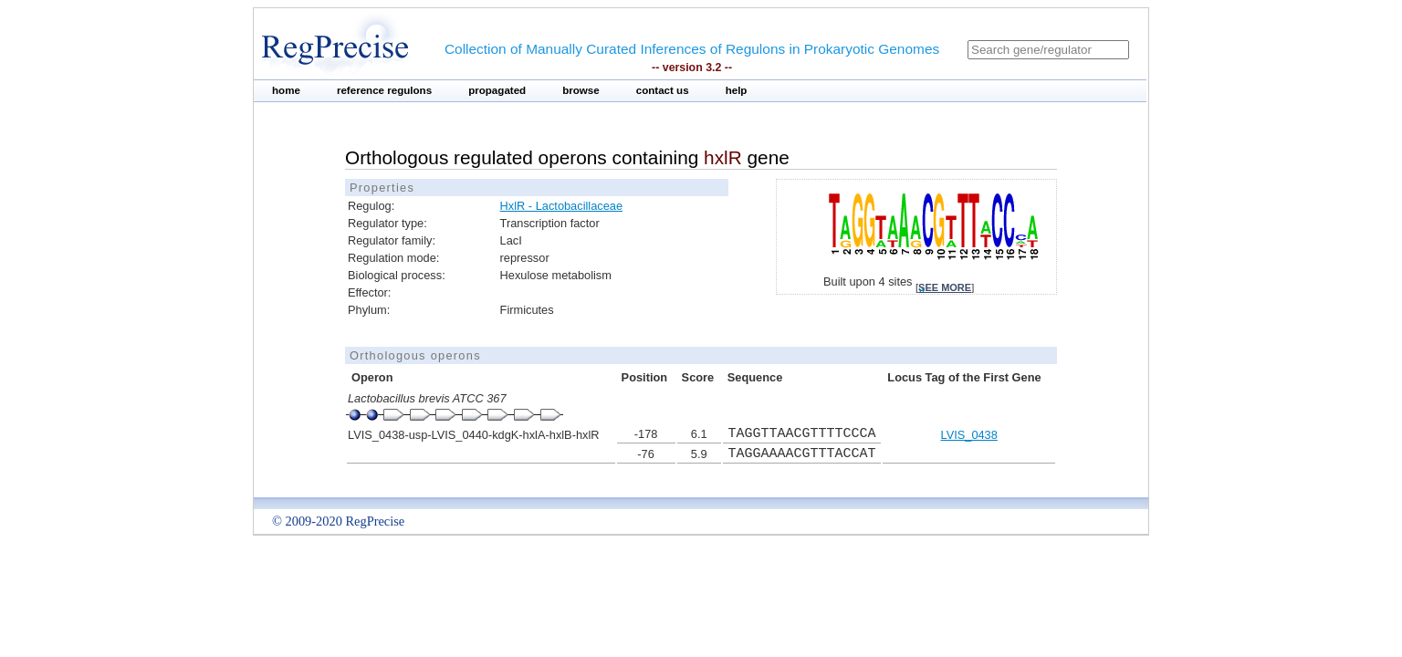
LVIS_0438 (968, 435)
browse (581, 90)
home (286, 90)
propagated (497, 90)
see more (944, 287)
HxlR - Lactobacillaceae (561, 206)
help (737, 90)
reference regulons (384, 90)
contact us (662, 90)
